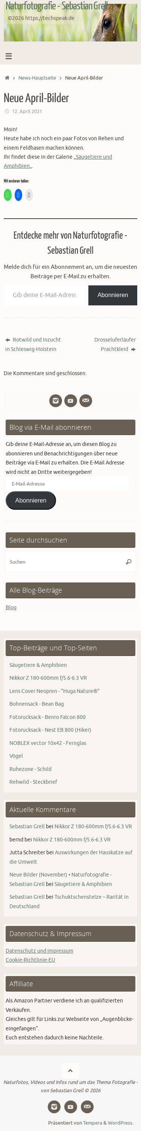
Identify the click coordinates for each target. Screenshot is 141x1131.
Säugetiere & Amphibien (38, 665)
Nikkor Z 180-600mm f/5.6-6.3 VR (48, 677)
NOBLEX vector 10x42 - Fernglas (47, 743)
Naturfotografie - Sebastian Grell (57, 6)
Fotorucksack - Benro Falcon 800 (47, 717)
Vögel (16, 755)
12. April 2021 (27, 112)
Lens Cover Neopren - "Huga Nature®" (54, 691)
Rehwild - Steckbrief (33, 782)
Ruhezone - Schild (30, 769)
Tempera (92, 1123)
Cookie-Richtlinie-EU (30, 959)
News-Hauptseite (37, 78)
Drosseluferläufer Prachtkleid (115, 344)
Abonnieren (112, 295)
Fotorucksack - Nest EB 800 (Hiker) (50, 729)
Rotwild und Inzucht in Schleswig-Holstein (33, 344)
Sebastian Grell (27, 826)
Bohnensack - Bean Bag (36, 703)
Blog (11, 607)
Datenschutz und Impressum (39, 950)
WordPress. (120, 1123)
